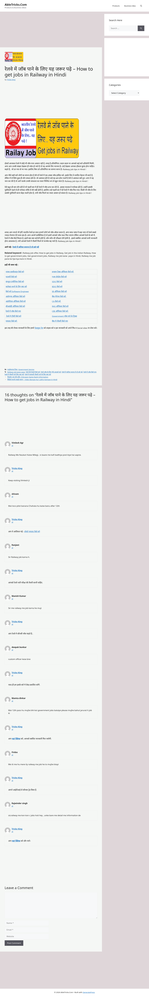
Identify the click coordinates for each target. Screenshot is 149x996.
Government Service (26, 369)
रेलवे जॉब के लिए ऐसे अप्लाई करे (51, 372)
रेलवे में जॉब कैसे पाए (13, 311)
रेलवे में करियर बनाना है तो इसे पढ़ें (26, 247)
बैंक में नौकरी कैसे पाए (60, 321)
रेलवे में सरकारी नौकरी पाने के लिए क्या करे (38, 374)
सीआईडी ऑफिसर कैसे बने (15, 306)
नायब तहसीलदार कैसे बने (15, 271)
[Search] (141, 28)
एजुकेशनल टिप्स (12, 369)
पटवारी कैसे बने (11, 276)
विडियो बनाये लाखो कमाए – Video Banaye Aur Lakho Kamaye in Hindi (32, 379)
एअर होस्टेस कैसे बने (59, 276)
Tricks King (17, 468)
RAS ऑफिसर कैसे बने (60, 306)
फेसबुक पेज (39, 328)
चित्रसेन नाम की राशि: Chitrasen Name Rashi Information (27, 377)
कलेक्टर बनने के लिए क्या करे (16, 286)
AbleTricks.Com (16, 4)
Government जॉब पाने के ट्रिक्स (64, 316)
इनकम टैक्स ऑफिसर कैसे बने (63, 271)
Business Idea (130, 6)
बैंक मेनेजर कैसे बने (59, 296)
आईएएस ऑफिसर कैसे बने (15, 296)
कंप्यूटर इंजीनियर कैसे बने (15, 281)
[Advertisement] (51, 30)
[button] (141, 5)
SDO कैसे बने (57, 281)
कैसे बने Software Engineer (17, 291)
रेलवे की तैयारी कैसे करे (33, 372)
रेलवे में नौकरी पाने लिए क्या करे (14, 374)
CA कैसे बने (56, 301)
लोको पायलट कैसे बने (32, 531)
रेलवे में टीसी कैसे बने (13, 316)
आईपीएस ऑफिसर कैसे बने (16, 301)
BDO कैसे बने (57, 286)
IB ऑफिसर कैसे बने (59, 291)
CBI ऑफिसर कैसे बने (60, 311)
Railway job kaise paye (16, 372)
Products (116, 6)
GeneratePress (89, 992)
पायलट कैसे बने (11, 321)
